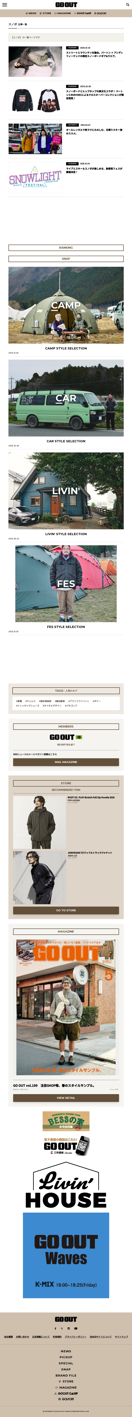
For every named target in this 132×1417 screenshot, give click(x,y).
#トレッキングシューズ (27, 705)
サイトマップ (121, 1336)
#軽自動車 (60, 701)
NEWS (66, 1351)
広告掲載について (41, 1336)
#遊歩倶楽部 (45, 701)
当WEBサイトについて (101, 1336)
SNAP (66, 1369)
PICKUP (66, 1357)
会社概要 (8, 1336)
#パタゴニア (71, 705)
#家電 (19, 701)
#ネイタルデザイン (52, 705)
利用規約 (57, 1336)
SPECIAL (66, 1363)
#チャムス (30, 701)
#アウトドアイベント (78, 701)
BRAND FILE (65, 1375)
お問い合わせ (22, 1336)
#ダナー (97, 701)
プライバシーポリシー (76, 1336)
